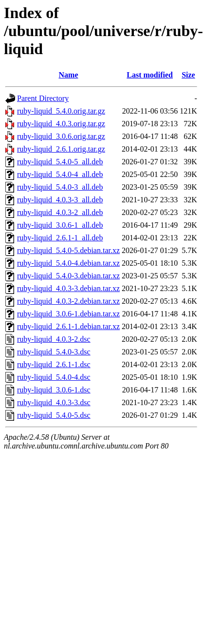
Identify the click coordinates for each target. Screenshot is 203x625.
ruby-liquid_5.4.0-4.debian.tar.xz (68, 263)
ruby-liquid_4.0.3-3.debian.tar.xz (68, 288)
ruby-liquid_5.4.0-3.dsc (54, 352)
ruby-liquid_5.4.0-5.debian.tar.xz (68, 250)
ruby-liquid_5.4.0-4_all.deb (60, 174)
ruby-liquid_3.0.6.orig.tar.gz (61, 136)
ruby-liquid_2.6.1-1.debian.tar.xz (68, 326)
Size (188, 75)
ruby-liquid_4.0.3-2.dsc (54, 339)
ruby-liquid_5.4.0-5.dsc (54, 415)
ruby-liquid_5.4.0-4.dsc (54, 377)
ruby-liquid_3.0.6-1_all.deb (60, 225)
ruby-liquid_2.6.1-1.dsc (54, 364)
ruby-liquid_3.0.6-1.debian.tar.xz (68, 314)
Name (68, 75)
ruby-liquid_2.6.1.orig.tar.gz (61, 149)
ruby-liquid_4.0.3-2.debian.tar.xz (68, 301)
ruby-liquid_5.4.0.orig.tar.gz (61, 111)
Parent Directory (43, 98)
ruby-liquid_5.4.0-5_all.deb (60, 161)
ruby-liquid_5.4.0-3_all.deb (60, 187)
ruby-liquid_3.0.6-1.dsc (54, 390)
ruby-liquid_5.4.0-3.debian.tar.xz (68, 276)
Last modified (150, 75)
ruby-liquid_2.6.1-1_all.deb (60, 238)
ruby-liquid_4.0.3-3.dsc (54, 402)
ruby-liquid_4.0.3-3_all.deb (60, 199)
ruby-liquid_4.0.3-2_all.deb (60, 212)
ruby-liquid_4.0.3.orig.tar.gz (61, 123)
